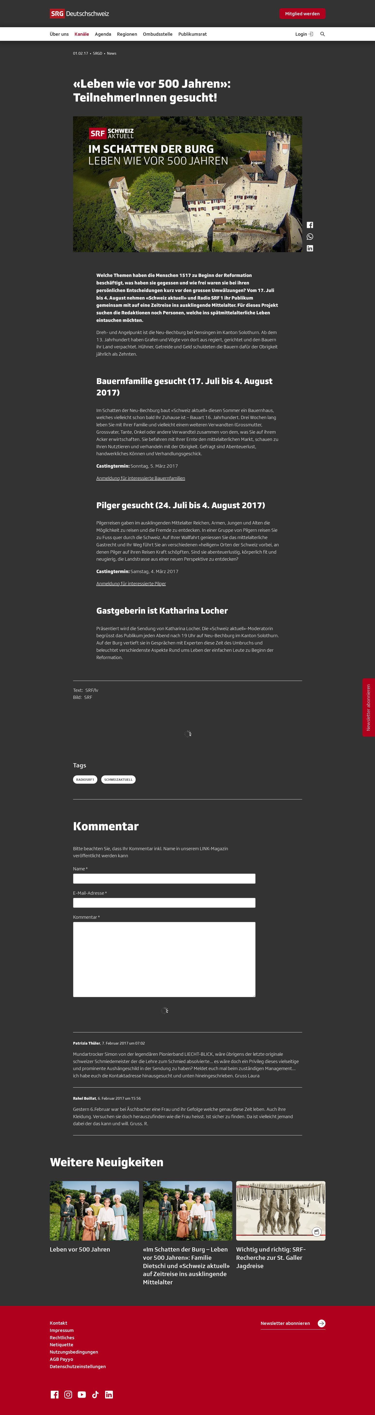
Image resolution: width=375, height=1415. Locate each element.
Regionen (127, 34)
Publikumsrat (192, 34)
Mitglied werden (302, 13)
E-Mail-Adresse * (90, 893)
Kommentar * (86, 917)
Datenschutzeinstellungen (78, 1366)
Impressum (62, 1330)
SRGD (97, 53)
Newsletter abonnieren (293, 1323)
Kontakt (58, 1323)
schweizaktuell (118, 779)
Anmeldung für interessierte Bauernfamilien (140, 478)
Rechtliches (62, 1337)
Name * (80, 868)
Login (304, 34)
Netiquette (61, 1344)
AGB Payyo (61, 1359)
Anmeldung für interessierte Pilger (131, 583)
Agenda (103, 34)
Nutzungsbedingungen (74, 1352)
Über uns (59, 34)
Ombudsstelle (158, 34)
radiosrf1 (85, 779)
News (111, 53)
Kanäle (82, 34)
